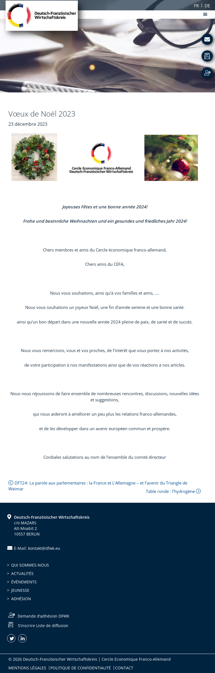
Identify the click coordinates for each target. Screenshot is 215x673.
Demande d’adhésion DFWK (43, 616)
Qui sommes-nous (30, 565)
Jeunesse (20, 590)
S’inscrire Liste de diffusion (43, 625)
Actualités (22, 573)
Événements (24, 581)
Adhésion (21, 598)
